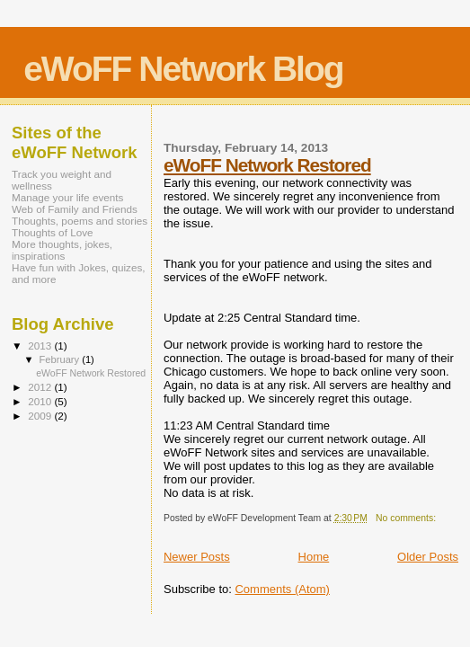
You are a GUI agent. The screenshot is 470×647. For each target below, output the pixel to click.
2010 (41, 401)
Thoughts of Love (52, 232)
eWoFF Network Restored (267, 165)
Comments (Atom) (282, 589)
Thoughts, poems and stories (79, 220)
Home (314, 556)
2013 (41, 345)
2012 (41, 387)
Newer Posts (197, 556)
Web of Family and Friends (74, 209)
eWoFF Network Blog (182, 68)
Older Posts (427, 556)
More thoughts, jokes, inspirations (62, 249)
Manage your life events (67, 197)
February (61, 359)
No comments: (407, 518)
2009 (41, 415)
